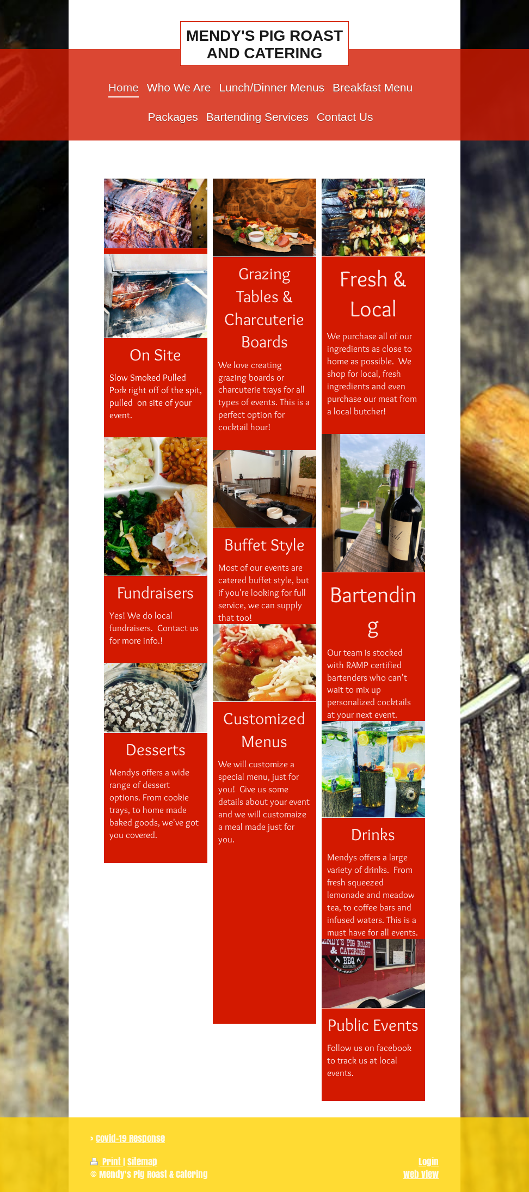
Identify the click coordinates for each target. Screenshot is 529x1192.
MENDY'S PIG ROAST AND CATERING (264, 44)
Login (429, 1162)
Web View (421, 1174)
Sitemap (142, 1162)
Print (106, 1162)
